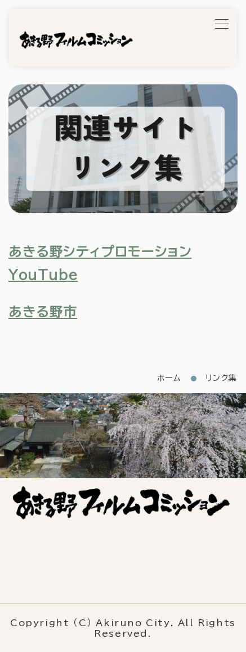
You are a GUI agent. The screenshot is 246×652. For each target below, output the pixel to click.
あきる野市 (42, 311)
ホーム (169, 378)
